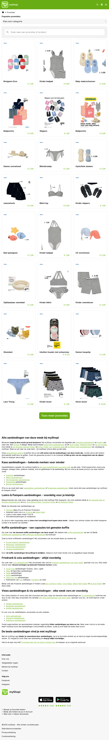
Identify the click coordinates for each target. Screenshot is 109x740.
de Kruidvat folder (34, 502)
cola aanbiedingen (20, 563)
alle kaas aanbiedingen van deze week (54, 467)
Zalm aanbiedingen (13, 616)
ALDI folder (74, 445)
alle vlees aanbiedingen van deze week (54, 598)
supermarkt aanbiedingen (54, 445)
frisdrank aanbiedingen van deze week (67, 563)
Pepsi (8, 571)
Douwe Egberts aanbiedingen (18, 542)
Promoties (11, 12)
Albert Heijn (40, 512)
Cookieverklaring (8, 736)
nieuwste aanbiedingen (85, 442)
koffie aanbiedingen (75, 532)
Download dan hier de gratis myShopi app (38, 642)
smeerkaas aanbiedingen (58, 488)
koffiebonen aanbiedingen (12, 535)
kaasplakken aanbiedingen (34, 488)
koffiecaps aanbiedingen (35, 535)
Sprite (8, 575)
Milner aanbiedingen (14, 478)
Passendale (10, 482)
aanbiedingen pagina (14, 453)
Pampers (9, 510)
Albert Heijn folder (80, 584)
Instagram (6, 684)
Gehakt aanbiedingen (14, 604)
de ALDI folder (96, 584)
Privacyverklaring (9, 732)
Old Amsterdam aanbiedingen (18, 480)
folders (100, 442)
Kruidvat (29, 512)
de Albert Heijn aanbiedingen (79, 447)
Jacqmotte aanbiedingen (16, 547)
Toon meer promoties (54, 415)
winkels (16, 445)
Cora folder (67, 584)
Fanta (8, 573)
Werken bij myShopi (10, 667)
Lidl (20, 580)
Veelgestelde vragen (10, 663)
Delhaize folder (86, 445)
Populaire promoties (11, 16)
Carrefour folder (48, 502)
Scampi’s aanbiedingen (15, 618)
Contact (5, 671)
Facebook (6, 680)
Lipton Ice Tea (11, 577)
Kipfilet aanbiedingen (14, 608)
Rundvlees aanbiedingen (15, 606)
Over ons (5, 659)
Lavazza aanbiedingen (15, 549)
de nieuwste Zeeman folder (23, 447)
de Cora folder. (101, 445)
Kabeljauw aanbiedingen (16, 620)
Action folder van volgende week (51, 447)
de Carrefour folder (53, 584)
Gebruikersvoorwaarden (11, 729)
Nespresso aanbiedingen (16, 545)
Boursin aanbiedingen (14, 484)
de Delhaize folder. (66, 502)
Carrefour (35, 580)
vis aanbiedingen (88, 595)
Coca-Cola (10, 569)
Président (9, 475)
